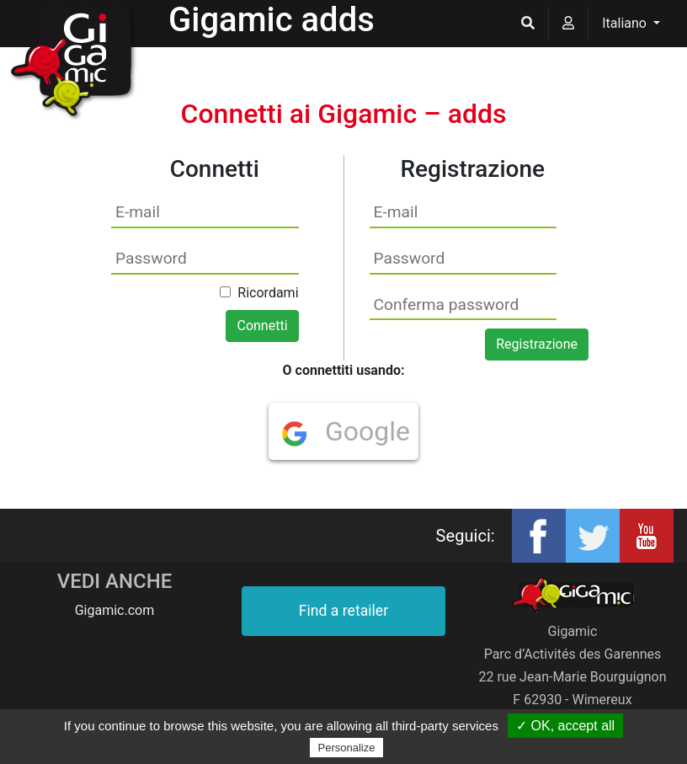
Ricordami (267, 293)
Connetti (262, 326)
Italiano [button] (626, 23)
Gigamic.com (115, 610)
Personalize (346, 747)
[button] (528, 23)
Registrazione (537, 344)
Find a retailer (343, 610)
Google (345, 431)
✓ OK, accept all (565, 726)
